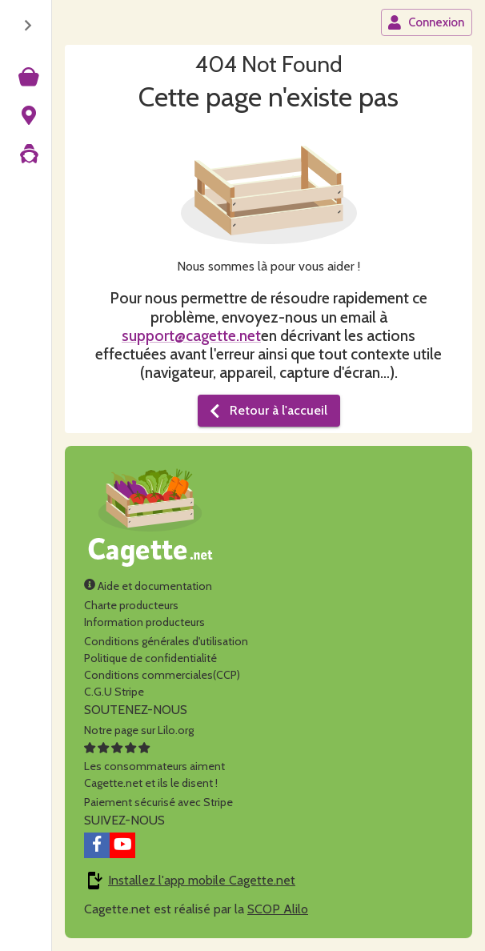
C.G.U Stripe (114, 691)
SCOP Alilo (277, 909)
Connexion (425, 22)
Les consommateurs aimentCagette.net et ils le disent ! (154, 766)
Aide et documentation (148, 586)
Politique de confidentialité (150, 658)
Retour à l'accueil (267, 411)
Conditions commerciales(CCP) (162, 675)
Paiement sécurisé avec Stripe (158, 802)
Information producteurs (144, 622)
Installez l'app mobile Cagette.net (201, 880)
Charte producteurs (131, 605)
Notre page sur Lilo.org (139, 730)
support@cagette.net (191, 335)
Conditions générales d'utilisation (166, 641)
